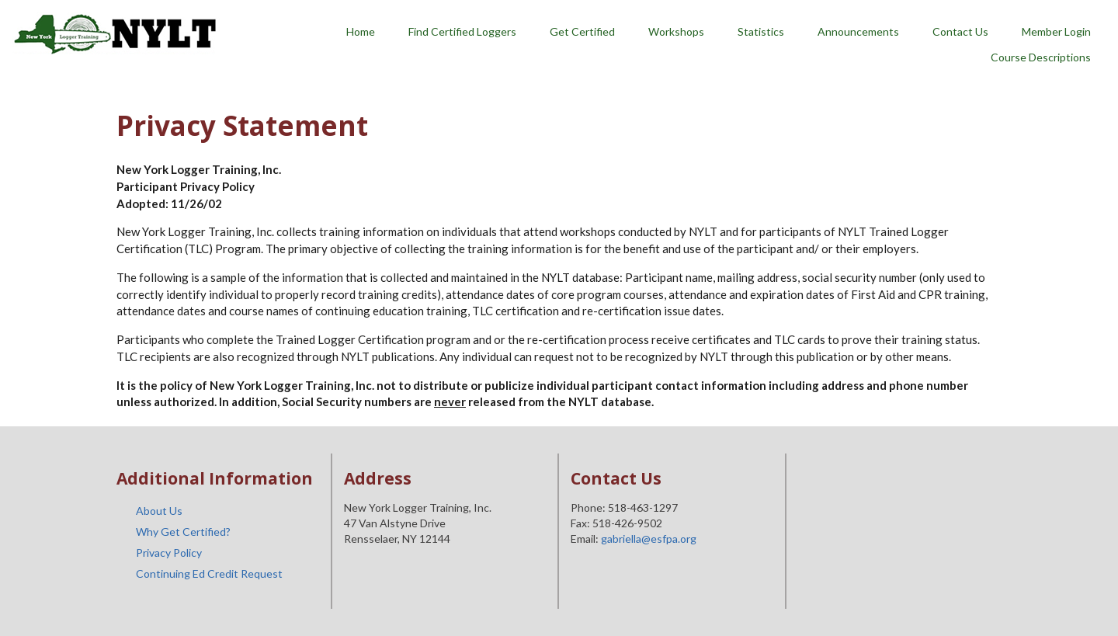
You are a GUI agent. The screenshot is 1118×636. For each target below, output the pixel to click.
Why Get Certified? (183, 531)
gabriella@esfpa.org (648, 538)
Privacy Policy (169, 552)
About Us (159, 510)
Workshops (676, 31)
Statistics (761, 31)
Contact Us (960, 31)
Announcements (858, 31)
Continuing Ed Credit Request (209, 573)
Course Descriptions (1041, 57)
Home (360, 31)
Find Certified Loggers (462, 31)
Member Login (1056, 31)
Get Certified (582, 31)
